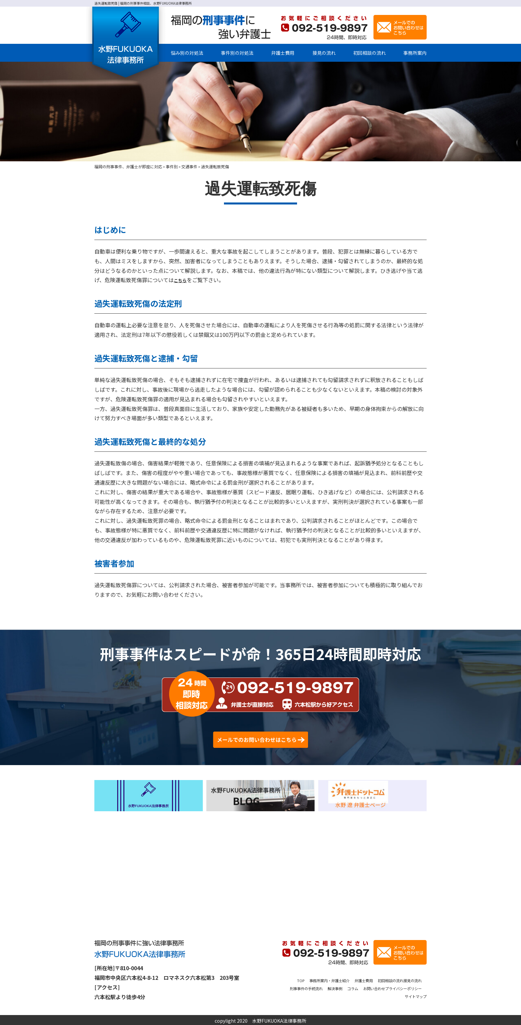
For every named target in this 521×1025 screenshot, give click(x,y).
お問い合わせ (413, 987)
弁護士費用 (282, 52)
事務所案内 (415, 52)
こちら (182, 280)
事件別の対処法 (237, 52)
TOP (300, 979)
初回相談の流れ (369, 52)
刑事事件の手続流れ (330, 987)
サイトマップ (413, 994)
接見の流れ (324, 52)
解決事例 (365, 987)
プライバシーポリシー (370, 994)
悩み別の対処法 (187, 52)
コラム (387, 987)
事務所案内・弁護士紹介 (335, 979)
